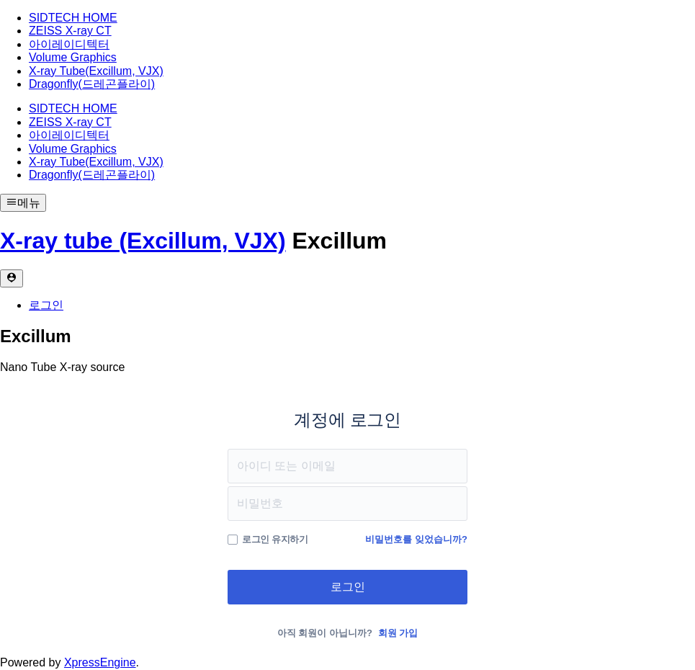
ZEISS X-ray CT (70, 30)
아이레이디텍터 (69, 44)
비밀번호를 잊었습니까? (416, 539)
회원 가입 (398, 632)
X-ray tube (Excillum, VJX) (143, 241)
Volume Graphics (73, 57)
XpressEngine (100, 662)
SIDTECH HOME (73, 18)
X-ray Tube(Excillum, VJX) (96, 71)
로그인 (46, 305)
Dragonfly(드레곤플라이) (92, 84)
